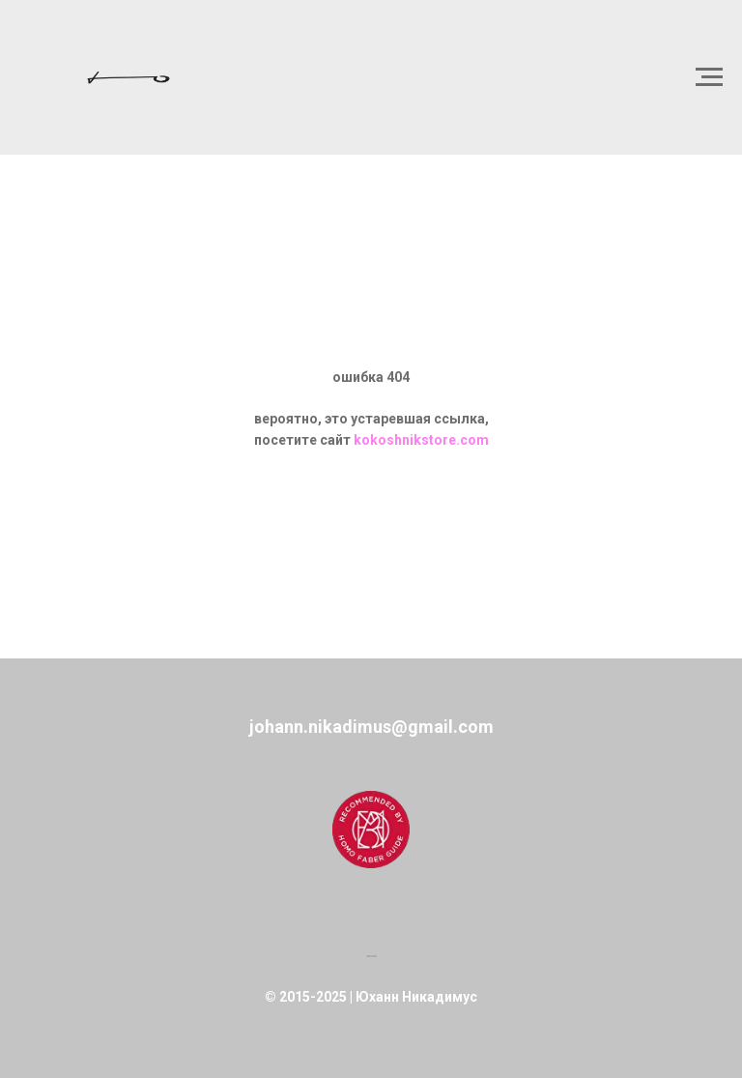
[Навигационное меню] (709, 77)
